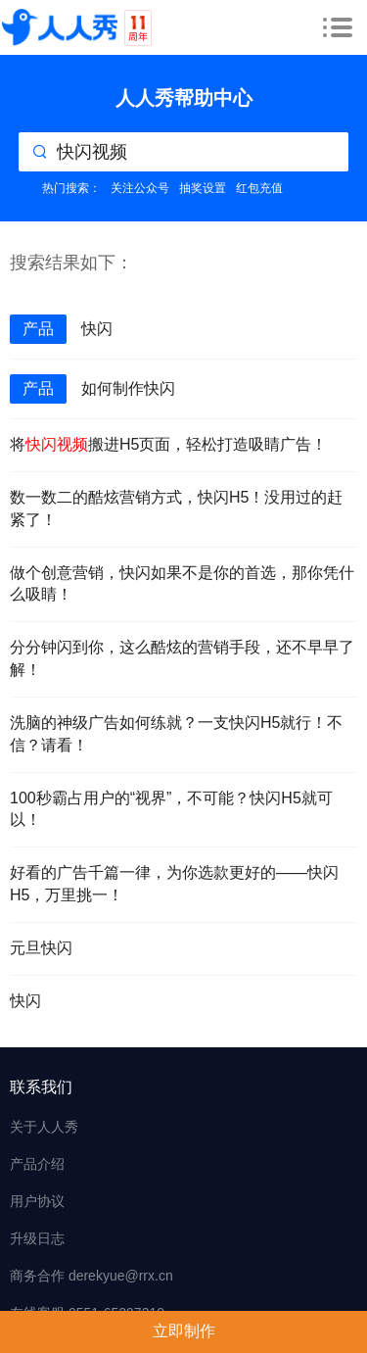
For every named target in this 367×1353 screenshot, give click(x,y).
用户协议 (37, 1201)
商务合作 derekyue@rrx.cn (91, 1275)
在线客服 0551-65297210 (87, 1313)
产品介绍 (37, 1164)
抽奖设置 (202, 188)
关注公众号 (140, 188)
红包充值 (259, 188)
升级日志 (37, 1238)
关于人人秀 (44, 1127)
